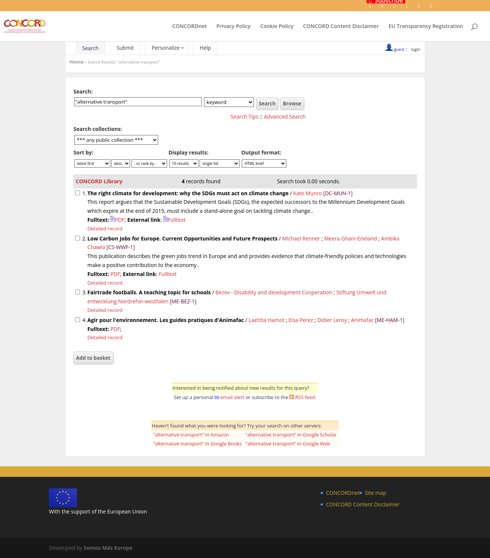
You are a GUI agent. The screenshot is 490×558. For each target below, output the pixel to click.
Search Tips (244, 116)
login (415, 49)
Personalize (166, 47)
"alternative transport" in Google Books (197, 443)
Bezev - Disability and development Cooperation (273, 292)
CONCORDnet (189, 27)
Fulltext (174, 219)
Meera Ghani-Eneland (350, 238)
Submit (125, 47)
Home (77, 61)
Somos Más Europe (108, 547)
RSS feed (305, 397)
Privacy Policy (233, 27)
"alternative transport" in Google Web (288, 443)
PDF (117, 219)
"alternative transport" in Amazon (191, 434)
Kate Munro (307, 193)
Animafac (362, 320)
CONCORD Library (99, 181)
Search (90, 48)
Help (205, 47)
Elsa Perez (301, 320)
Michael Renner (301, 238)
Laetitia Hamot (266, 320)
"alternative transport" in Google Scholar (291, 434)
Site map (375, 492)
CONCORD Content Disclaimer (341, 27)
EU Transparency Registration (425, 27)
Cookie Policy (276, 27)
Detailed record (105, 228)
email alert (232, 397)
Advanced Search (285, 116)
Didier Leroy (332, 320)
